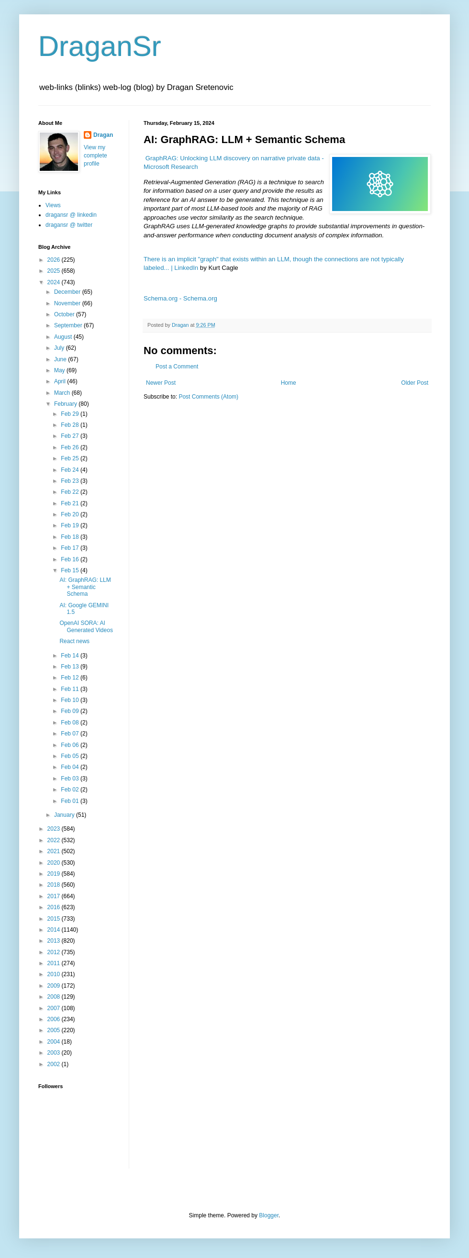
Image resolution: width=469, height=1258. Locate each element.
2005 (54, 1030)
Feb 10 (70, 700)
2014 (54, 929)
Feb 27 (70, 436)
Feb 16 (70, 559)
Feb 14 (70, 655)
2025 (54, 270)
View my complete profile (95, 155)
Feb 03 (70, 778)
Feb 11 (70, 689)
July (60, 348)
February (66, 404)
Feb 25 (70, 458)
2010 (54, 974)
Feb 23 (70, 481)
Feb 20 (70, 514)
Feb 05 (70, 756)
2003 (54, 1052)
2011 (54, 963)
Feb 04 (70, 767)
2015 (54, 918)
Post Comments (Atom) (208, 396)
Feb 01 (70, 801)
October (65, 314)
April (60, 381)
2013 (54, 940)
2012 (54, 952)
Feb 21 (70, 503)
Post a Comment (177, 366)
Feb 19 (70, 525)
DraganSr (99, 46)
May (60, 370)
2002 (54, 1064)
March (63, 393)
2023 (54, 828)
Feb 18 (70, 537)
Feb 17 (70, 548)
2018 (54, 884)
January (65, 815)
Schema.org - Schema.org (180, 298)
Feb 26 (70, 447)
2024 (54, 282)
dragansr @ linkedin (71, 215)
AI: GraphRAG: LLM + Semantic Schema (85, 587)
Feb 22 (70, 492)
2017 (54, 896)
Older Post (414, 382)
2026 (54, 259)
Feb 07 (70, 733)
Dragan (103, 135)
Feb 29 (70, 414)
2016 (54, 907)
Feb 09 (70, 711)
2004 (54, 1041)
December (68, 292)
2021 (54, 851)
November (68, 303)
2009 (54, 985)
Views (53, 205)
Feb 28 (70, 425)
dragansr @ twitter (68, 225)
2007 (54, 1008)
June (61, 359)
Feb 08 (70, 722)
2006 (54, 1019)
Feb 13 (70, 666)
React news (74, 641)
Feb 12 (70, 677)
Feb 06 (70, 745)
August (64, 337)
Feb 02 (70, 789)
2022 (54, 840)
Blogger (269, 1215)
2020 (54, 862)
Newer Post (161, 382)
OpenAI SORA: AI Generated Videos (86, 626)
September (69, 325)
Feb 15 (70, 570)
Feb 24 (70, 470)
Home (288, 382)
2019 (54, 873)
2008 (54, 996)
